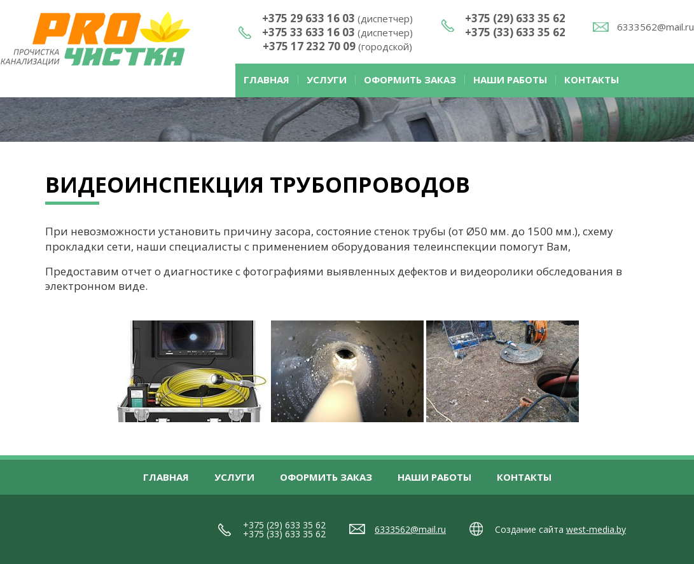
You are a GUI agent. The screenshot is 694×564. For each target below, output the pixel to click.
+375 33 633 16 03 (337, 32)
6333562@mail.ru (655, 26)
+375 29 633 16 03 (337, 18)
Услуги (327, 80)
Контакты (591, 80)
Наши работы (510, 80)
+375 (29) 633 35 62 (515, 18)
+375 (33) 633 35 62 (515, 32)
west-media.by (596, 529)
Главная (266, 80)
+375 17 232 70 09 (337, 46)
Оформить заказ (410, 80)
